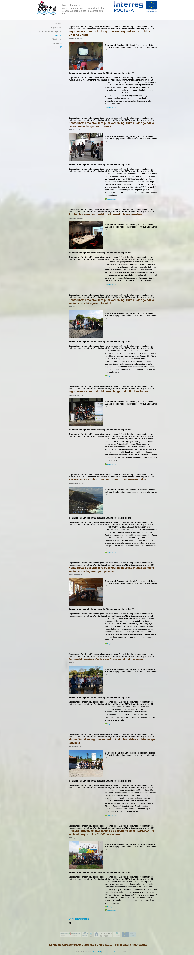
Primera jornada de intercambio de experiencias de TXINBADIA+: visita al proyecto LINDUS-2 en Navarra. (111, 832)
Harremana (57, 43)
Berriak (58, 35)
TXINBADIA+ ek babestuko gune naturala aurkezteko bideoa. (108, 479)
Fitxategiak (57, 39)
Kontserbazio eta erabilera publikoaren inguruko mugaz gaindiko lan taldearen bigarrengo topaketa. (111, 569)
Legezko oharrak (107, 952)
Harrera (58, 24)
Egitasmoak (56, 28)
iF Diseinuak (118, 952)
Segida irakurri (111, 107)
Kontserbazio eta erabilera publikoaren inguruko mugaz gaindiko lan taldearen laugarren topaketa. (111, 124)
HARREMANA (96, 952)
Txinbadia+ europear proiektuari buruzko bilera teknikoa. (106, 214)
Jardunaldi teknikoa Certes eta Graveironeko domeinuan (106, 659)
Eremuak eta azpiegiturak (50, 31)
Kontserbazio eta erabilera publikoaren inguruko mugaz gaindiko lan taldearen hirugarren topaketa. (111, 301)
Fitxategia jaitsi (111, 907)
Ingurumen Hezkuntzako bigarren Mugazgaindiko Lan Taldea (108, 391)
